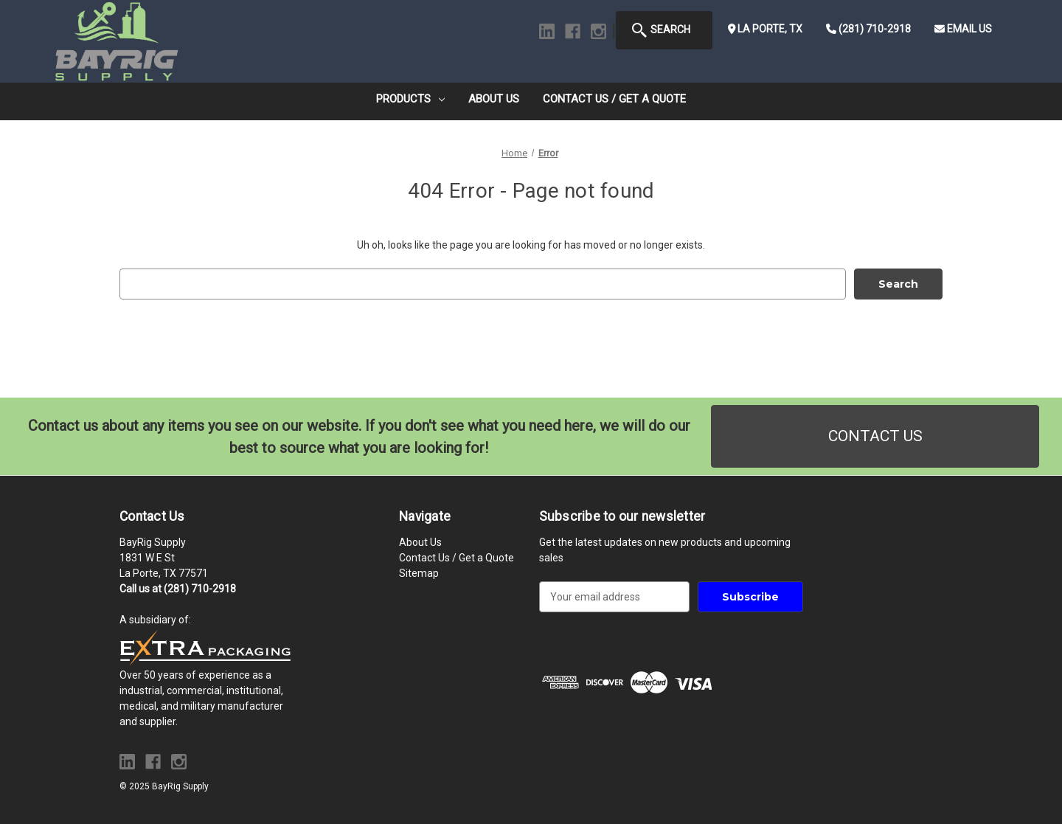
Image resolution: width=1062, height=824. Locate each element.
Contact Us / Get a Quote (614, 98)
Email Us (963, 29)
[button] (875, 436)
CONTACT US (875, 436)
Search (660, 30)
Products (410, 98)
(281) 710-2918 (868, 29)
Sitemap (419, 573)
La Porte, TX (765, 29)
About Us (493, 98)
